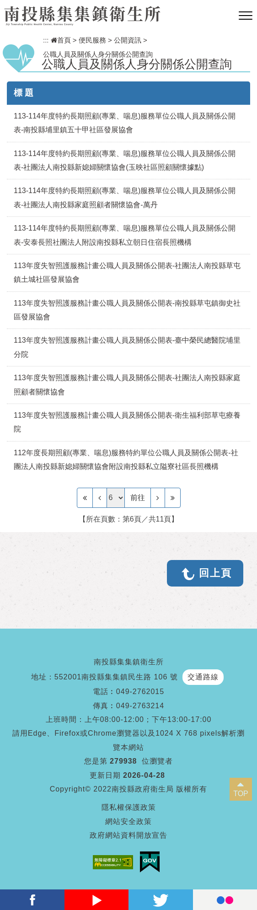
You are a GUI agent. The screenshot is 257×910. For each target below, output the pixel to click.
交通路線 (203, 677)
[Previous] (99, 498)
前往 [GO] (137, 497)
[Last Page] (173, 498)
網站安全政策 (128, 821)
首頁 (61, 40)
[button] (245, 16)
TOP (240, 793)
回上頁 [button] (215, 573)
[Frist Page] (85, 498)
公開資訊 (127, 40)
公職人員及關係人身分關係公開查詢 (98, 54)
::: (46, 40)
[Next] (157, 498)
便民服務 (92, 40)
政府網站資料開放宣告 (128, 835)
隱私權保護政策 (129, 807)
